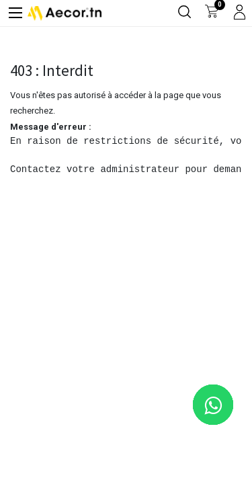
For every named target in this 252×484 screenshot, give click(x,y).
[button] (220, 452)
